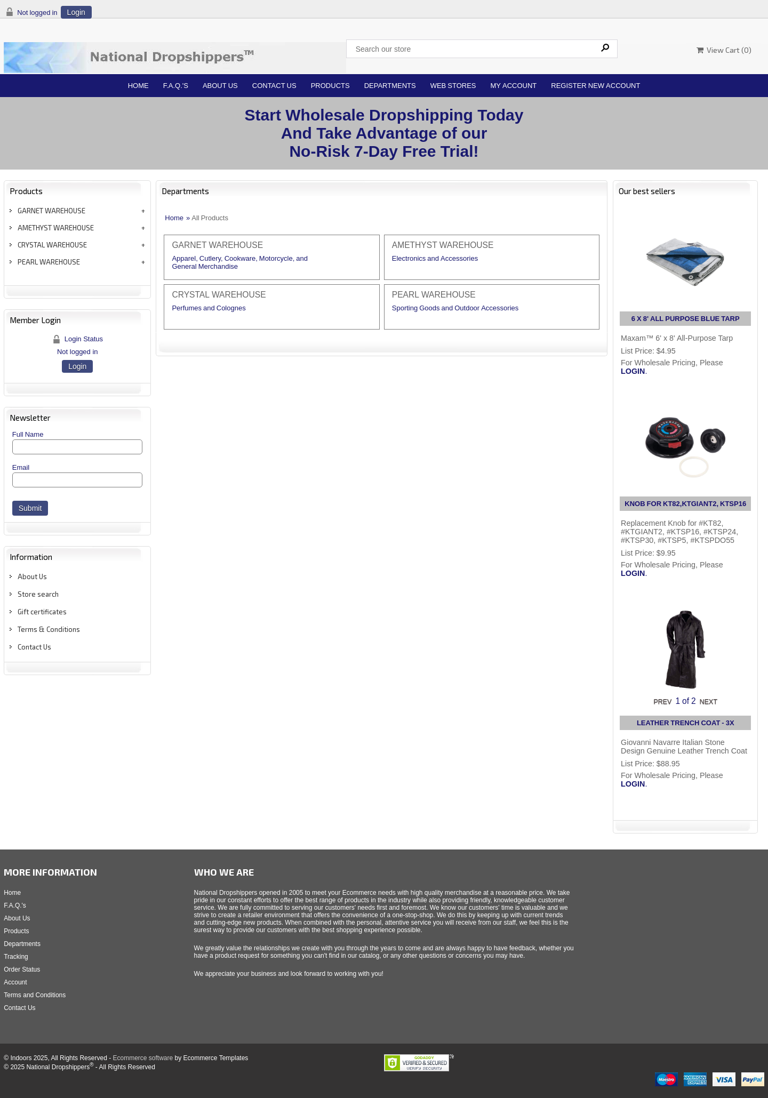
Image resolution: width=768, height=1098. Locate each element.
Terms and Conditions (35, 995)
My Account (514, 85)
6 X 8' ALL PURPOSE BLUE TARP (685, 318)
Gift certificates (42, 611)
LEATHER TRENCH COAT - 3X (685, 722)
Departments (390, 85)
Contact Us (274, 85)
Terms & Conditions (49, 629)
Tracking (16, 956)
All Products (209, 217)
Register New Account (595, 85)
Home (138, 85)
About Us (220, 85)
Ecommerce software (143, 1058)
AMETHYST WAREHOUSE (56, 227)
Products (330, 85)
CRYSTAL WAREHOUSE (52, 245)
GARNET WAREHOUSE (51, 210)
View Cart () (724, 49)
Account (15, 982)
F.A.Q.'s (175, 85)
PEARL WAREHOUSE (49, 262)
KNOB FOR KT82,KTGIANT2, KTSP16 (685, 503)
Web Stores (453, 85)
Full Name (28, 434)
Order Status (22, 969)
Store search (38, 594)
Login (76, 12)
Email (21, 467)
